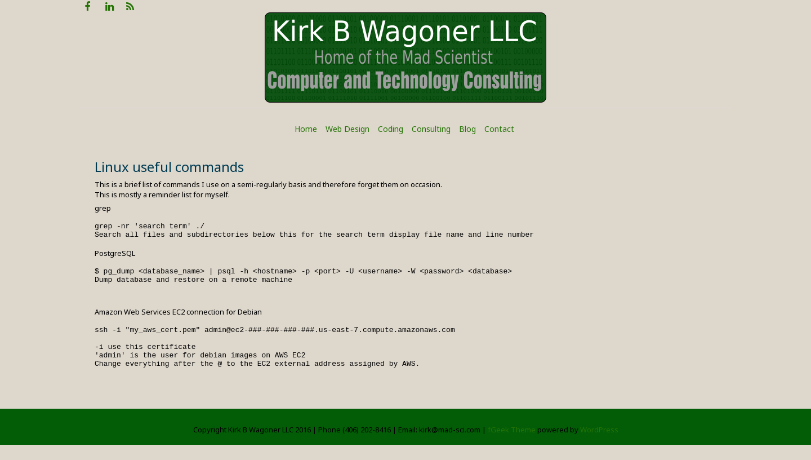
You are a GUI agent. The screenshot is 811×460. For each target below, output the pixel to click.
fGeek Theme (512, 445)
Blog (467, 128)
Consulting (431, 128)
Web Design (347, 128)
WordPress (599, 445)
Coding (390, 128)
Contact (499, 128)
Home (306, 128)
